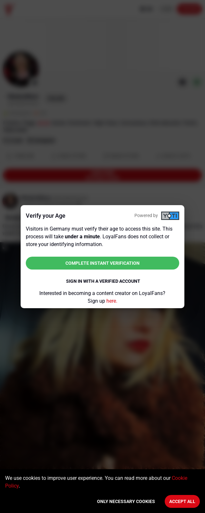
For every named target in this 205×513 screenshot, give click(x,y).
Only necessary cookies (126, 501)
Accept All (182, 501)
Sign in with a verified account (103, 281)
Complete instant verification (102, 263)
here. (111, 301)
